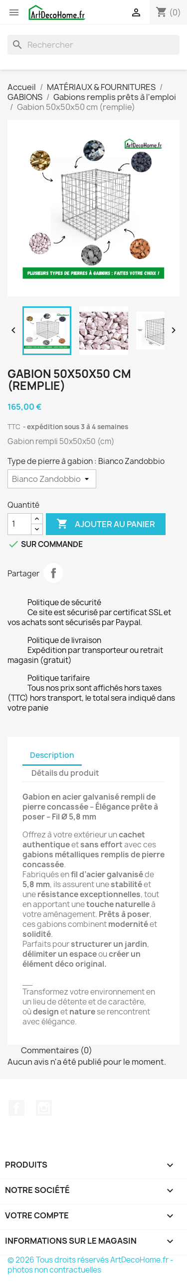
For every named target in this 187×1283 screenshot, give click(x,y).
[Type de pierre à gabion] (51, 478)
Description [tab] (52, 755)
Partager (53, 573)
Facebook (16, 1108)
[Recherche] (93, 45)
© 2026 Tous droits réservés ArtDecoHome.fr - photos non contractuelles (90, 1265)
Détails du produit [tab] (65, 773)
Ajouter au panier (105, 524)
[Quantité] (19, 524)
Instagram (44, 1108)
